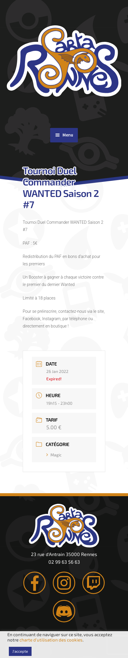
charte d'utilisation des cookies (51, 639)
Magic (54, 454)
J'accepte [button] (20, 651)
